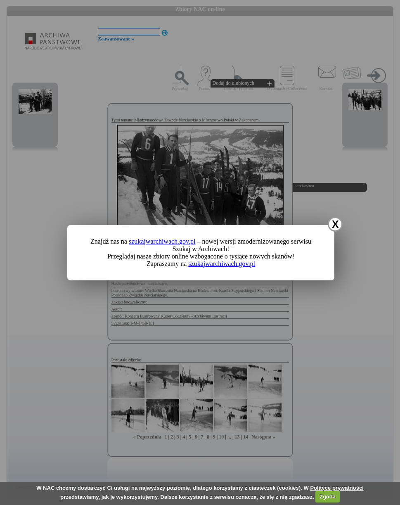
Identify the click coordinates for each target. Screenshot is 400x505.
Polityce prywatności (336, 488)
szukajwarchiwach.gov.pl (162, 241)
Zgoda (328, 496)
